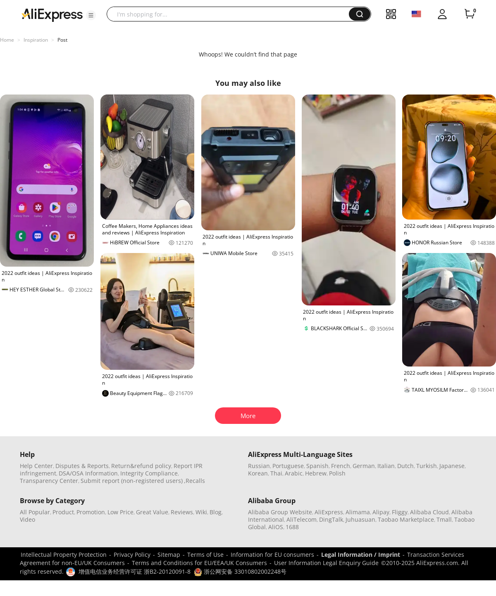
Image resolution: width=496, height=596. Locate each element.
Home (7, 39)
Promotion (90, 512)
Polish (337, 473)
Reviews (182, 512)
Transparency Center (49, 481)
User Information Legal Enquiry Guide (326, 563)
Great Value (152, 512)
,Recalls (194, 481)
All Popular (35, 512)
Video (27, 519)
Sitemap (168, 554)
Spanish (317, 466)
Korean (258, 473)
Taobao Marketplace (406, 519)
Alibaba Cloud (429, 512)
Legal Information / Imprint (360, 554)
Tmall (444, 519)
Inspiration (36, 39)
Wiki (201, 512)
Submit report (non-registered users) (132, 481)
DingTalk (331, 519)
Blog (216, 512)
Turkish (426, 466)
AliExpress (329, 512)
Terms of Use (205, 554)
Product (63, 512)
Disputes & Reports (82, 466)
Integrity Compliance (149, 473)
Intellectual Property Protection (64, 554)
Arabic (294, 473)
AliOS (275, 527)
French (340, 466)
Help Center (36, 466)
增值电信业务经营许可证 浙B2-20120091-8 (135, 571)
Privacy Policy (132, 554)
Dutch (405, 466)
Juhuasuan (360, 519)
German (364, 466)
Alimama (358, 512)
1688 (292, 527)
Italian (386, 466)
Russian (259, 466)
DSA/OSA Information (88, 473)
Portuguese (288, 466)
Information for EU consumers (272, 554)
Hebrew (316, 473)
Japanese (452, 466)
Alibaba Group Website (280, 512)
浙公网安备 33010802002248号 (240, 571)
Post (62, 39)
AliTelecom (301, 519)
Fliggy (400, 512)
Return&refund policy (141, 466)
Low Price (120, 512)
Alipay (380, 512)
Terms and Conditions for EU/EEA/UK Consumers (199, 563)
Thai (276, 473)
